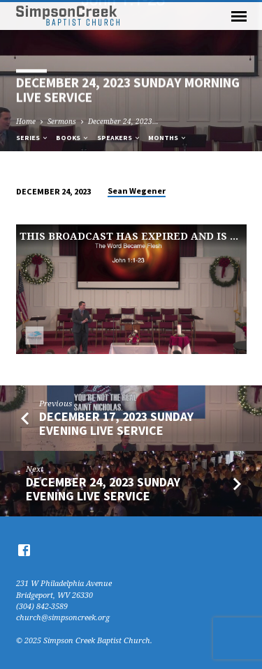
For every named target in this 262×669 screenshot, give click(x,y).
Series (32, 137)
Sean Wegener (137, 190)
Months (167, 137)
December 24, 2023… (123, 121)
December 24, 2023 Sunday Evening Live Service (103, 489)
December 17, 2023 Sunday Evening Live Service (116, 423)
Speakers (119, 137)
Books (72, 137)
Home (26, 121)
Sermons (62, 121)
